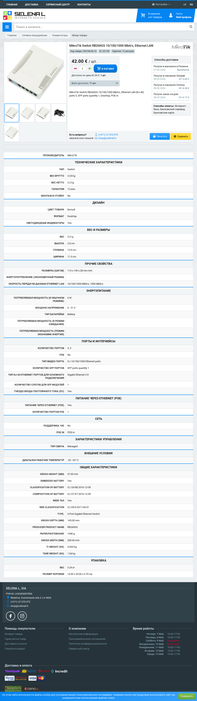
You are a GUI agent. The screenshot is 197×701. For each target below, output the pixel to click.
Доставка (31, 4)
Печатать (159, 136)
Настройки (160, 4)
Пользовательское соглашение (87, 638)
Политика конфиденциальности (88, 643)
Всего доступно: (84, 83)
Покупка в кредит (15, 648)
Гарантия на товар (15, 638)
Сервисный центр (58, 4)
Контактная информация (83, 633)
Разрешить (187, 696)
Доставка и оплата (16, 643)
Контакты (84, 4)
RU (191, 4)
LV (185, 4)
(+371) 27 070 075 (108, 134)
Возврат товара (14, 633)
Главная (11, 4)
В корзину (105, 68)
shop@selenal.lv (107, 138)
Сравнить (180, 136)
